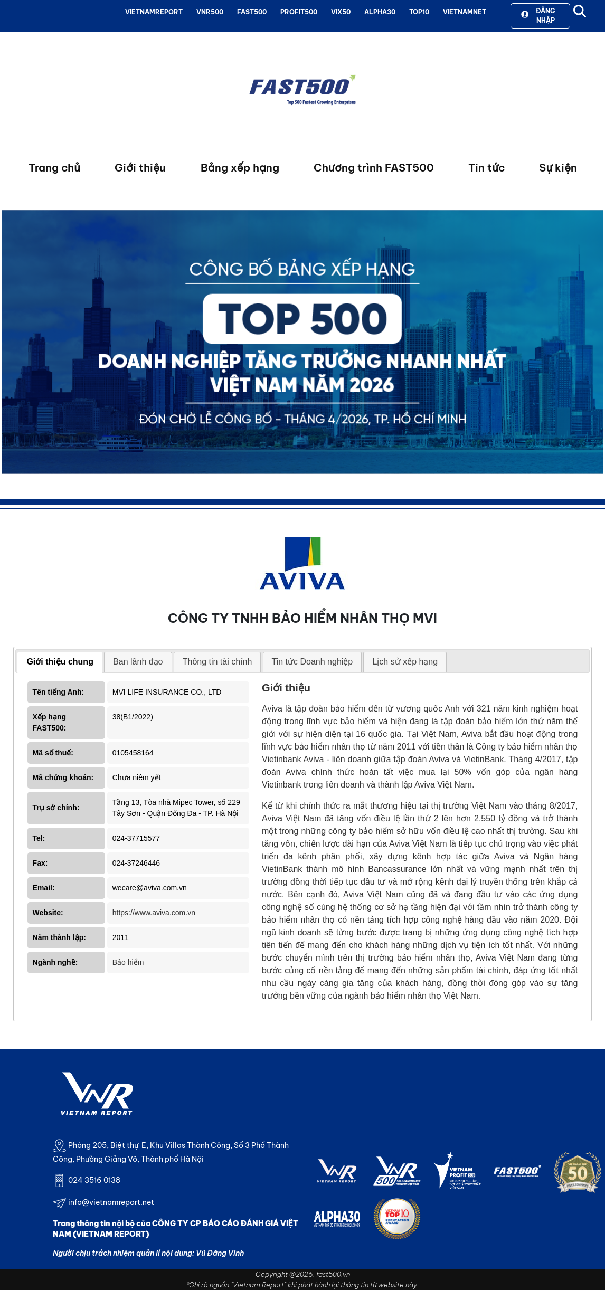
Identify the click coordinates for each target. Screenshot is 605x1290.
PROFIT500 (298, 12)
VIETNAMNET (464, 12)
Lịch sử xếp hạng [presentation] (405, 661)
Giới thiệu (140, 167)
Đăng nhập (538, 15)
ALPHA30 (379, 12)
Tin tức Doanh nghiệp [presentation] (312, 661)
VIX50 (341, 12)
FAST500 (252, 12)
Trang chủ (54, 167)
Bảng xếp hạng (240, 167)
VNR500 (209, 12)
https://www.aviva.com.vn (153, 912)
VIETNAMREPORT (154, 12)
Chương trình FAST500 (374, 167)
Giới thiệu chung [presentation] (59, 661)
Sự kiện (558, 167)
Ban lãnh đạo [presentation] (138, 661)
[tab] (59, 662)
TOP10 (419, 12)
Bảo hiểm (128, 962)
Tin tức (486, 167)
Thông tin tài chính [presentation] (217, 661)
